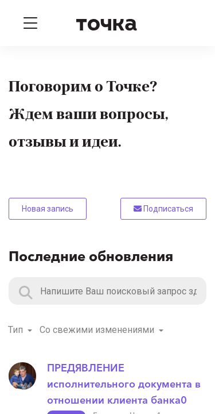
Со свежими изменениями (98, 329)
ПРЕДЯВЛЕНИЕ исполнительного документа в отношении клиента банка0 (124, 384)
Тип (16, 329)
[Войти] (185, 23)
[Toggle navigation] (30, 23)
